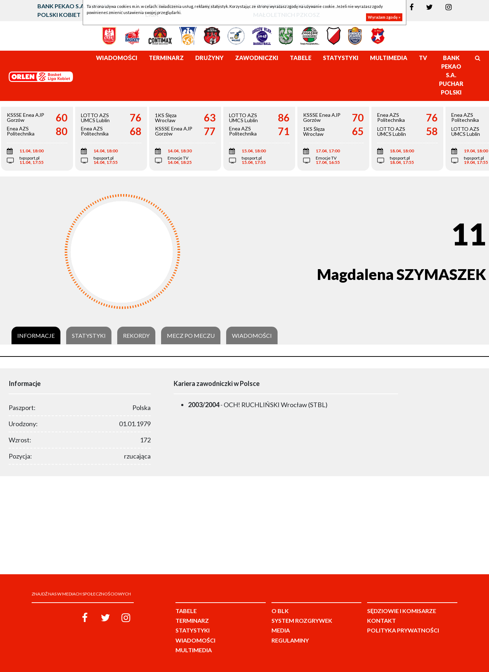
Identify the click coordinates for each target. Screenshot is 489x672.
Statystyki (89, 335)
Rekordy (136, 335)
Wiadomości (252, 335)
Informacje (36, 335)
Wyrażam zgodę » (384, 17)
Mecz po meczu (191, 335)
